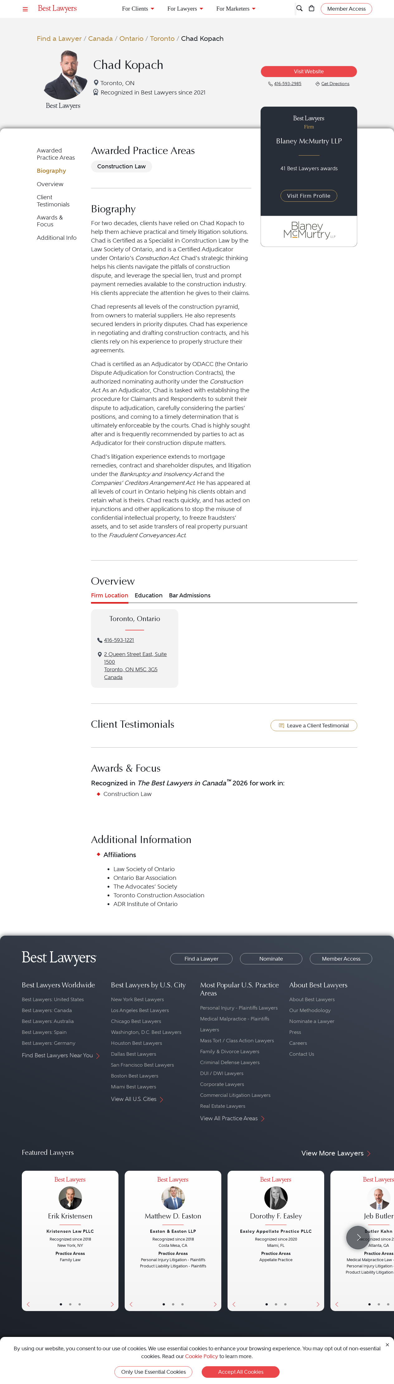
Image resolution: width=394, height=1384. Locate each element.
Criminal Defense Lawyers (230, 1062)
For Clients (135, 8)
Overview (50, 184)
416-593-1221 (119, 640)
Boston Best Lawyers (134, 1076)
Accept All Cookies (240, 1372)
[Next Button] (113, 1241)
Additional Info (57, 237)
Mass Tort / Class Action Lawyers (237, 1041)
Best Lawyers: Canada (47, 1010)
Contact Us (301, 1054)
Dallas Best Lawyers (133, 1054)
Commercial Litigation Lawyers (235, 1095)
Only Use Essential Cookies (153, 1372)
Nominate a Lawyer (311, 1021)
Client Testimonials (53, 201)
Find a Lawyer (59, 38)
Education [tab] (149, 595)
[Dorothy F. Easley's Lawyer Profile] (276, 1202)
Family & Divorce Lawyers (229, 1051)
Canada (100, 38)
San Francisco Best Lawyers (142, 1065)
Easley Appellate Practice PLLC (276, 1231)
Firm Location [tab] (109, 595)
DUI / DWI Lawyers (221, 1073)
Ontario (131, 38)
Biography (51, 170)
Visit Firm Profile (309, 196)
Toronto (162, 38)
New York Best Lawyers (137, 999)
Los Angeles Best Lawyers (140, 1010)
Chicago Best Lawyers (136, 1021)
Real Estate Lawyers (222, 1106)
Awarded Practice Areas (56, 154)
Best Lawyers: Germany (48, 1043)
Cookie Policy (201, 1356)
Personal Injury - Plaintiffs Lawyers (239, 1008)
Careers (298, 1043)
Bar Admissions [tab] (189, 595)
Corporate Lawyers (222, 1084)
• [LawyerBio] (70, 1304)
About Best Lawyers (312, 999)
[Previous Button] (26, 1241)
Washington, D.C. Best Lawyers (146, 1032)
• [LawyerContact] (79, 1304)
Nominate (271, 959)
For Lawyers (182, 8)
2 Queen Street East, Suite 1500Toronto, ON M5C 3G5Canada (135, 665)
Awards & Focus (50, 221)
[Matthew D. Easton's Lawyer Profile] (173, 1202)
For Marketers (232, 8)
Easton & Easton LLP (173, 1231)
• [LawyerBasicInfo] (61, 1304)
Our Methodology (310, 1010)
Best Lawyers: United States (53, 999)
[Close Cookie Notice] (387, 1344)
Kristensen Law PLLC (70, 1231)
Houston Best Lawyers (136, 1043)
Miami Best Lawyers (133, 1087)
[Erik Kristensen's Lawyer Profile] (70, 1202)
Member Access (341, 959)
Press (295, 1032)
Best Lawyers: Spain (44, 1032)
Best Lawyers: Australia (48, 1021)
